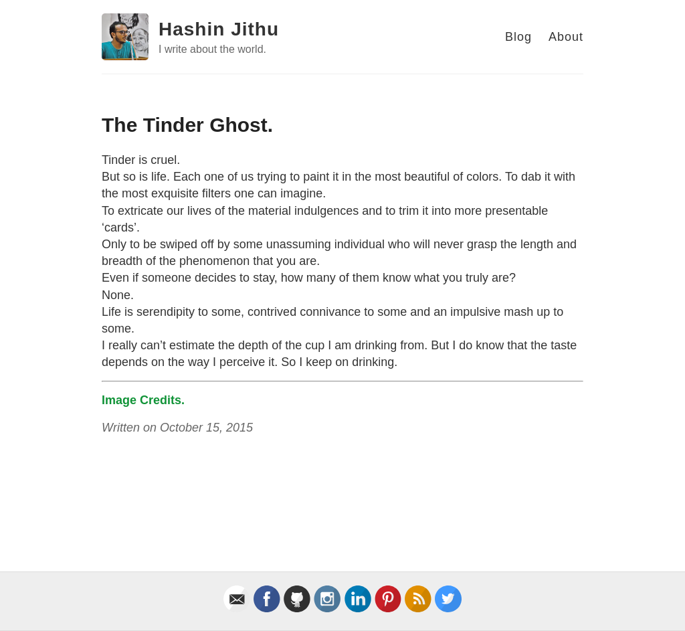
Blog (518, 36)
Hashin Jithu (219, 29)
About (566, 36)
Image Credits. (143, 400)
